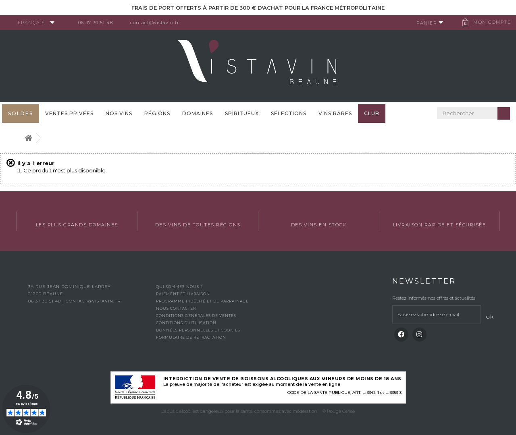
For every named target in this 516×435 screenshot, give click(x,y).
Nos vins (119, 113)
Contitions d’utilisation (186, 323)
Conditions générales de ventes (196, 315)
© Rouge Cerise (338, 411)
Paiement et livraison (183, 294)
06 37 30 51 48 (98, 22)
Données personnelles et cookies (198, 330)
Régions (157, 113)
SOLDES (20, 113)
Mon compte (489, 22)
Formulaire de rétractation (191, 337)
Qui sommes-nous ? (179, 286)
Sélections (288, 113)
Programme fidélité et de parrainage (202, 301)
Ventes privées (69, 113)
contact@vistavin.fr (157, 22)
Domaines (197, 113)
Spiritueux (242, 113)
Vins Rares (335, 113)
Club (371, 113)
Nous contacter (176, 308)
